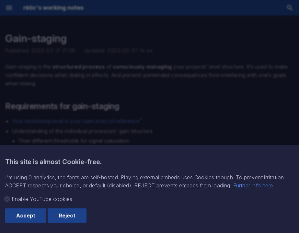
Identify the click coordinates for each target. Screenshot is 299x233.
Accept (25, 215)
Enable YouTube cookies (42, 199)
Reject (67, 215)
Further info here (253, 185)
